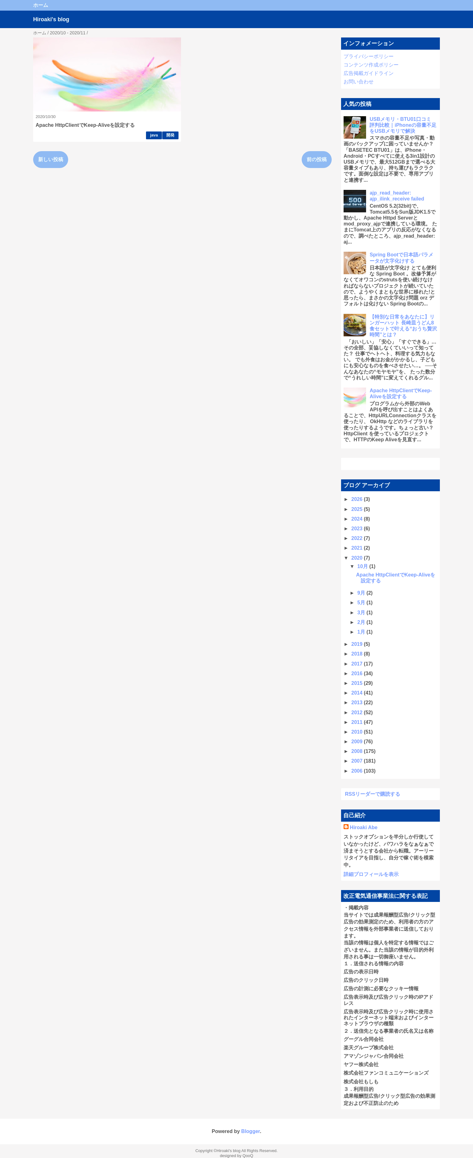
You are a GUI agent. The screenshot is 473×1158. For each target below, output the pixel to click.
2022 (357, 538)
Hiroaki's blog (51, 19)
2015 (357, 683)
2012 (357, 712)
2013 (357, 702)
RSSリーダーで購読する (372, 794)
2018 (357, 653)
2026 (357, 499)
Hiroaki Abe (363, 827)
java (154, 135)
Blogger (250, 1131)
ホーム (40, 5)
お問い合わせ (359, 81)
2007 (357, 761)
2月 (361, 622)
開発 (170, 135)
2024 (357, 519)
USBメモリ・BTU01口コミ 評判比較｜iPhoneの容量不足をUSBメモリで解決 (403, 125)
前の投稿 (317, 159)
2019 (357, 644)
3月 (361, 612)
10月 (363, 566)
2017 (357, 663)
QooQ (248, 1155)
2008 (357, 751)
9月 (361, 593)
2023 (357, 528)
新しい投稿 (50, 159)
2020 (357, 558)
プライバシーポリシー (369, 56)
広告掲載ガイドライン (369, 73)
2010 (357, 732)
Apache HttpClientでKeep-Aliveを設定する (85, 125)
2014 (357, 692)
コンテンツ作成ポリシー (371, 64)
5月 (361, 602)
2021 (357, 548)
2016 (357, 673)
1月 (361, 632)
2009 (357, 741)
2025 (357, 509)
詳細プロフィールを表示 (371, 874)
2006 (357, 771)
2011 (357, 722)
